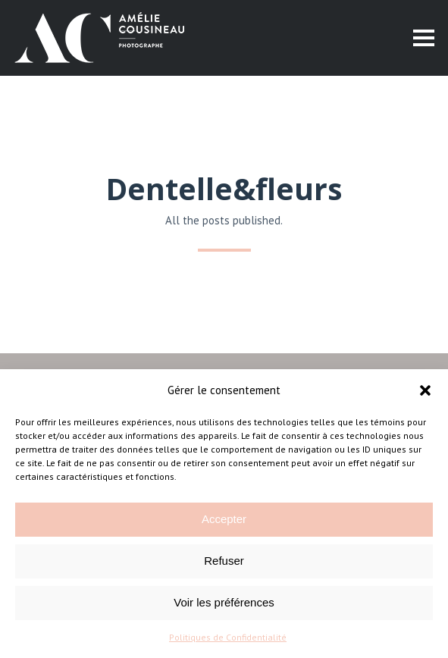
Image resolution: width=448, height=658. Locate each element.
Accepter (224, 518)
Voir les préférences (224, 602)
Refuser (224, 560)
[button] (425, 390)
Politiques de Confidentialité (228, 637)
